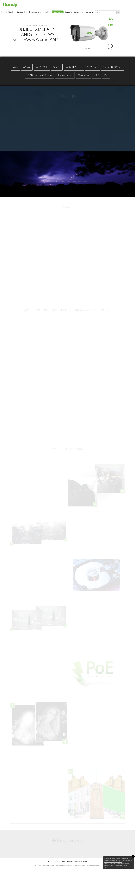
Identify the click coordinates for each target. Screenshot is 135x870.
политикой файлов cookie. (113, 862)
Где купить (57, 12)
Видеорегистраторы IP (39, 12)
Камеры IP (21, 12)
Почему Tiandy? (7, 12)
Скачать (68, 12)
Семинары (78, 12)
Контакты (89, 12)
